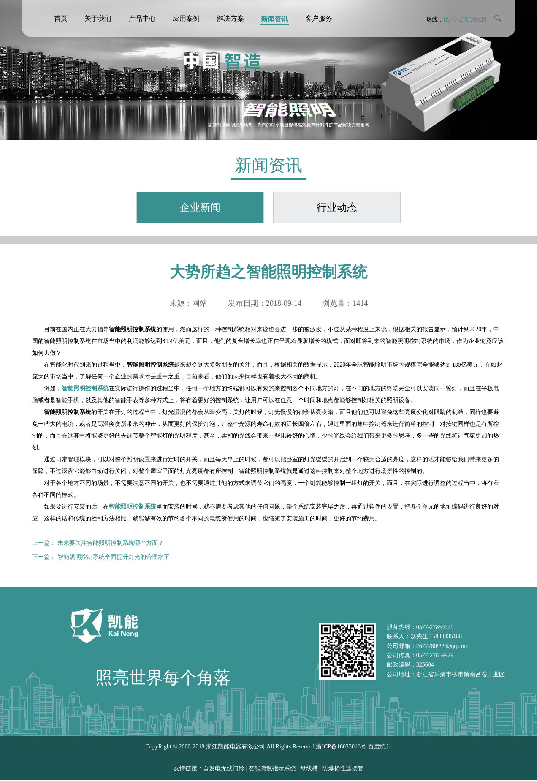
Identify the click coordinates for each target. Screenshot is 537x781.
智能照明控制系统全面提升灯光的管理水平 (113, 558)
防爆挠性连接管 (342, 769)
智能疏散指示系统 (272, 769)
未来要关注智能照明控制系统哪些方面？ (110, 544)
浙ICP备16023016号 (341, 747)
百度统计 (380, 747)
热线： (456, 19)
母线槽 (309, 769)
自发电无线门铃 (223, 769)
